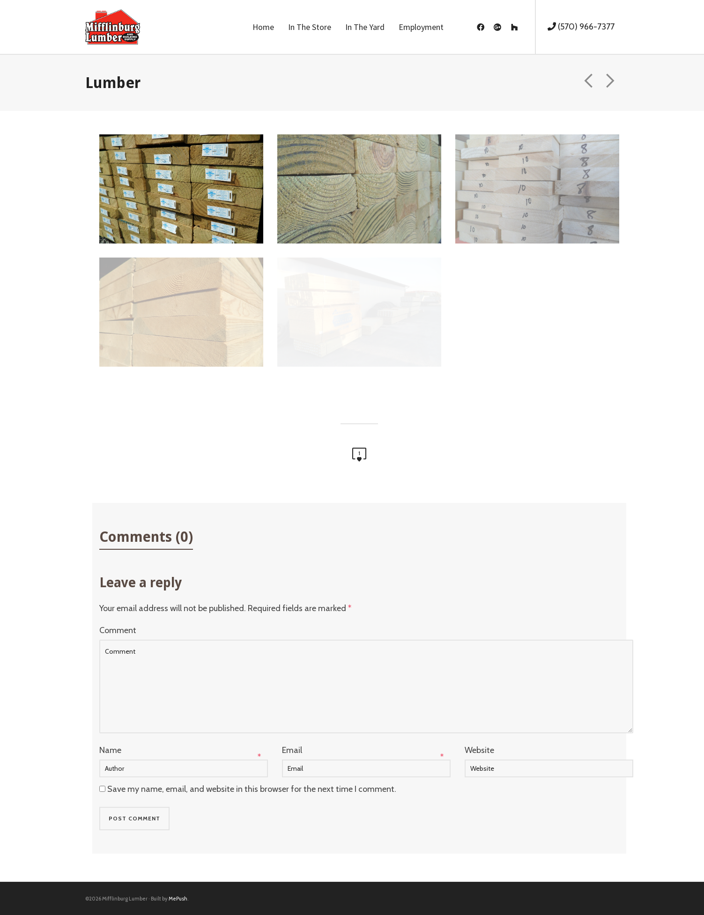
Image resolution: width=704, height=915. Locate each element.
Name (110, 750)
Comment (117, 630)
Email (292, 750)
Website (479, 750)
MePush (178, 898)
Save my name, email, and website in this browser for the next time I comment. (251, 789)
